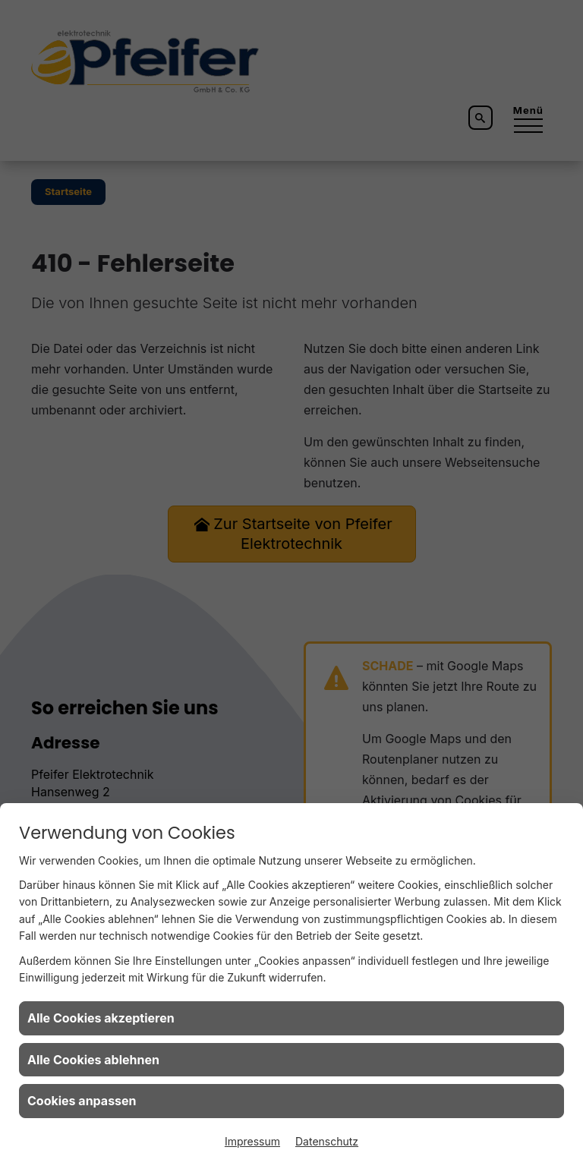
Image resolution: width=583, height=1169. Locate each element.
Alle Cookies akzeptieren (101, 1018)
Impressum (252, 1141)
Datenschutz (326, 1141)
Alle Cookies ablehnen (93, 1059)
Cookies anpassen (82, 1100)
